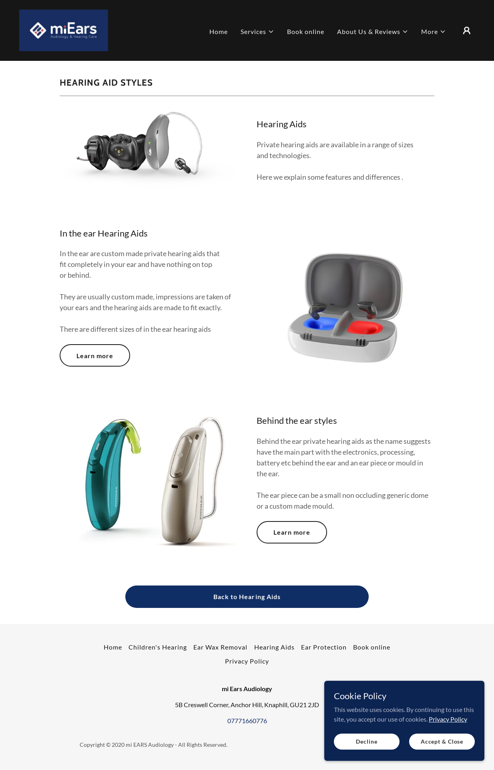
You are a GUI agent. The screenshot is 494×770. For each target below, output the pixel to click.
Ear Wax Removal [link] (220, 647)
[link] (63, 29)
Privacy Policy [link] (247, 661)
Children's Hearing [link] (158, 647)
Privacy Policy (448, 756)
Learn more (94, 355)
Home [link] (218, 31)
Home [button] (113, 647)
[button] (257, 31)
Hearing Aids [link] (274, 647)
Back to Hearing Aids (246, 596)
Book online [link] (305, 31)
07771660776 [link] (247, 720)
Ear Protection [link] (324, 647)
